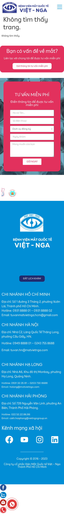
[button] (32, 66)
